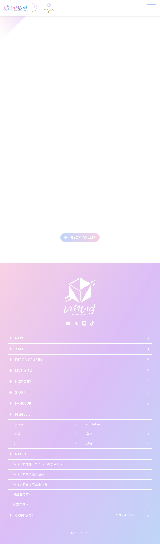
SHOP (20, 392)
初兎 (17, 434)
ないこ (91, 434)
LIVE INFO (24, 371)
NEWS (20, 338)
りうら (19, 424)
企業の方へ (21, 504)
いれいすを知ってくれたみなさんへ (38, 464)
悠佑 (89, 443)
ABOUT (21, 349)
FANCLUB (23, 403)
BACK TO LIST (83, 237)
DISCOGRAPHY (28, 360)
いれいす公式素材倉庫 (28, 474)
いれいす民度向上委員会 (30, 484)
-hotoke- (93, 424)
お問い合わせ (125, 515)
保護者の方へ (22, 494)
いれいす (80, 296)
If (15, 443)
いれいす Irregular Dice (15, 8)
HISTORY (23, 381)
